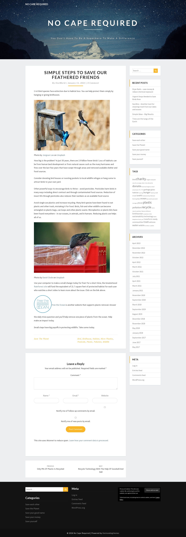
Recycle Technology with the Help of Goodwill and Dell (100, 469)
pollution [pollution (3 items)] (136, 207)
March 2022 (137, 267)
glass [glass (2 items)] (153, 189)
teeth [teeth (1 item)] (155, 216)
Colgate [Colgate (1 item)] (148, 179)
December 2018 (138, 319)
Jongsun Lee (48, 155)
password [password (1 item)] (149, 199)
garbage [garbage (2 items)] (147, 189)
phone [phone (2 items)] (140, 203)
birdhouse (86, 338)
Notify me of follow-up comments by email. (75, 410)
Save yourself (137, 159)
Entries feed (137, 370)
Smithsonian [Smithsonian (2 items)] (137, 213)
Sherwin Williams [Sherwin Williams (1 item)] (146, 211)
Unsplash (61, 155)
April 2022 (136, 262)
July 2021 (136, 276)
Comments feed (138, 375)
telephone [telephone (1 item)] (135, 219)
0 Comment (93, 83)
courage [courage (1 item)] (139, 183)
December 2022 (138, 248)
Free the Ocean (58, 305)
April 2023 (136, 243)
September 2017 (139, 337)
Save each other (138, 140)
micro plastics (107, 338)
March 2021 (137, 286)
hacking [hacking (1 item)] (141, 193)
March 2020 (137, 304)
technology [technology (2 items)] (148, 216)
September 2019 (139, 309)
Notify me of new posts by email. (75, 421)
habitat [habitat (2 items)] (135, 192)
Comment (75, 375)
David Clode (47, 277)
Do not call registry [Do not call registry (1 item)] (146, 186)
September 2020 (139, 300)
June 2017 (136, 342)
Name (46, 395)
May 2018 (136, 328)
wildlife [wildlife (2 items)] (142, 225)
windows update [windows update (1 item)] (149, 225)
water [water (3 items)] (135, 225)
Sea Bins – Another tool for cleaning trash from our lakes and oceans (144, 107)
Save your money (139, 154)
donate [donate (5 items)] (136, 186)
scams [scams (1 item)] (153, 208)
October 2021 (137, 271)
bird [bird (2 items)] (134, 179)
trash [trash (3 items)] (146, 221)
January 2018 (137, 333)
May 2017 (136, 347)
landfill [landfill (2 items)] (139, 195)
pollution (98, 341)
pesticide (81, 341)
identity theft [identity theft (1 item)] (154, 193)
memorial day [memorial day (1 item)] (146, 196)
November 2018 (138, 323)
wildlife (106, 341)
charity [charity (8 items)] (141, 179)
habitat (96, 338)
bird (79, 338)
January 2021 (137, 290)
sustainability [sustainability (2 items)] (138, 216)
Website (104, 395)
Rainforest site (40, 286)
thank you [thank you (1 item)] (140, 219)
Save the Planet (41, 338)
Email (75, 395)
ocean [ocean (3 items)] (143, 198)
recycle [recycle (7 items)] (146, 207)
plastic (90, 341)
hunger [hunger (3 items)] (146, 192)
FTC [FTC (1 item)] (142, 190)
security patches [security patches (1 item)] (136, 211)
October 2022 (137, 257)
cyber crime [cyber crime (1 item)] (144, 183)
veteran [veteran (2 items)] (152, 222)
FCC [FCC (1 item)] (140, 190)
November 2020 (138, 295)
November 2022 (138, 253)
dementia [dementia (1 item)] (150, 183)
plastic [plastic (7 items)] (147, 202)
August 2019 (137, 314)
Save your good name (140, 149)
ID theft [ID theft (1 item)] (134, 196)
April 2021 (136, 281)
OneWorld (61, 83)
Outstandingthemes (110, 533)
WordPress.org (138, 380)
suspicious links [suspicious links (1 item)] (147, 214)
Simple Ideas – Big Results (143, 114)
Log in (134, 365)
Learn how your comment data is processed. (89, 440)
